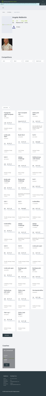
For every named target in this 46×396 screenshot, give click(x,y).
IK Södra (18, 27)
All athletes (9, 12)
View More (7, 335)
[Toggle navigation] (42, 2)
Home (4, 12)
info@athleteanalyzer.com (14, 381)
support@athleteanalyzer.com (15, 384)
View (7, 364)
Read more (2, 4)
